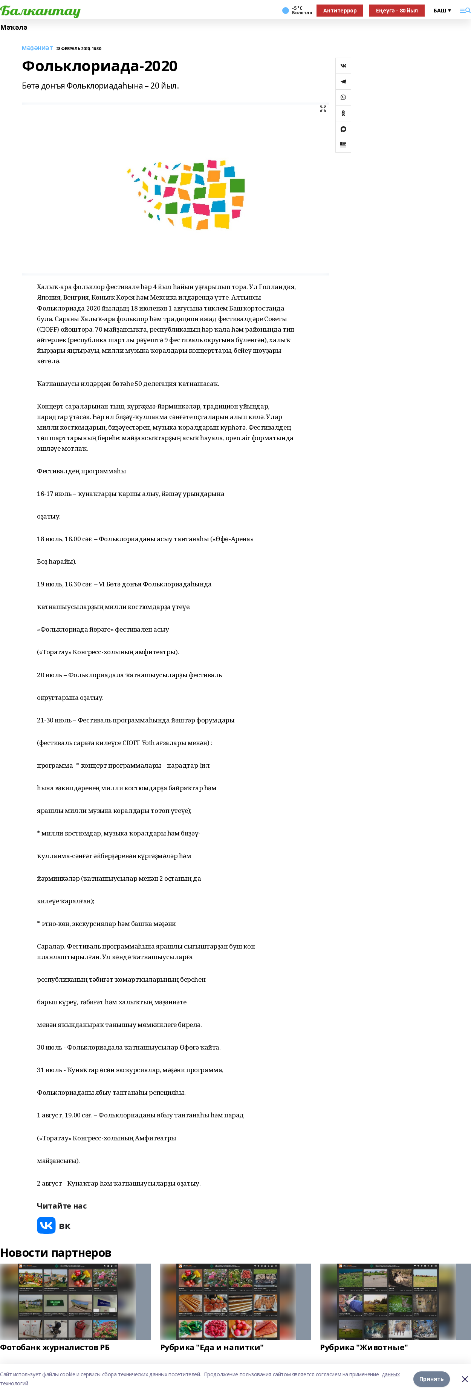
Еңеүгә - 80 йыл (397, 10)
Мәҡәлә (13, 27)
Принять (431, 1378)
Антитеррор (339, 10)
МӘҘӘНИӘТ (37, 48)
